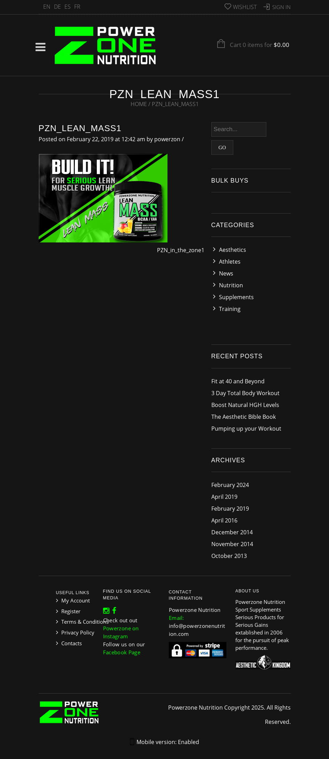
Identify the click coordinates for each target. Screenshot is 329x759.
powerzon (167, 139)
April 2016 (224, 520)
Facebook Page (123, 649)
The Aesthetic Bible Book (243, 417)
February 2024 (230, 485)
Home (139, 104)
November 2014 (232, 544)
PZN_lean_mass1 (80, 128)
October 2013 (229, 556)
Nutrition (231, 285)
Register (70, 611)
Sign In (281, 6)
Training (230, 309)
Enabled (188, 742)
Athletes (230, 261)
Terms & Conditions (85, 621)
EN (46, 6)
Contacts (71, 643)
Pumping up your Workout (246, 428)
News (226, 273)
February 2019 (230, 508)
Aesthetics (232, 250)
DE (57, 6)
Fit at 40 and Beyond (238, 381)
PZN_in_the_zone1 (180, 250)
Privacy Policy (77, 632)
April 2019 (224, 497)
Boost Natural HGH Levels (245, 405)
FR (77, 6)
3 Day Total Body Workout (245, 393)
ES (67, 6)
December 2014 (232, 532)
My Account (75, 600)
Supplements (236, 297)
